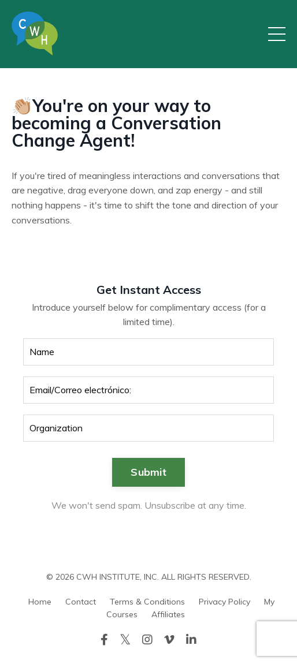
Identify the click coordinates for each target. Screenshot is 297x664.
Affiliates (168, 614)
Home (39, 601)
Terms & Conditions (147, 601)
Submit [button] (148, 472)
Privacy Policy (224, 601)
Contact (80, 601)
